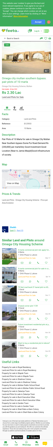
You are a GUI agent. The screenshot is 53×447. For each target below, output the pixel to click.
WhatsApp (26, 443)
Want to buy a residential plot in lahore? (34, 343)
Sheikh (13, 227)
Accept (38, 22)
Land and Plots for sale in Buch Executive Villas (21, 400)
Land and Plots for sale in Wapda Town (18, 376)
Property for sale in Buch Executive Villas (18, 397)
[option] (26, 57)
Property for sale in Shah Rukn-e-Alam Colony (20, 409)
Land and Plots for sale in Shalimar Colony (19, 382)
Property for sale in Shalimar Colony (16, 379)
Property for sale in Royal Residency (16, 367)
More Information (21, 16)
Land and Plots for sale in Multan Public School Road (23, 388)
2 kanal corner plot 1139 (28, 306)
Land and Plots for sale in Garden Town (18, 406)
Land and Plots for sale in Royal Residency (19, 370)
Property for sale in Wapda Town (15, 373)
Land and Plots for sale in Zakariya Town (18, 394)
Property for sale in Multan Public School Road (21, 385)
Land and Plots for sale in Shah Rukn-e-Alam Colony (23, 412)
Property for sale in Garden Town (15, 403)
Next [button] (46, 57)
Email (6, 443)
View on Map (13, 183)
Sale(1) (13, 230)
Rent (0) (20, 230)
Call (16, 443)
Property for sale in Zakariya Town (16, 391)
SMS (37, 443)
